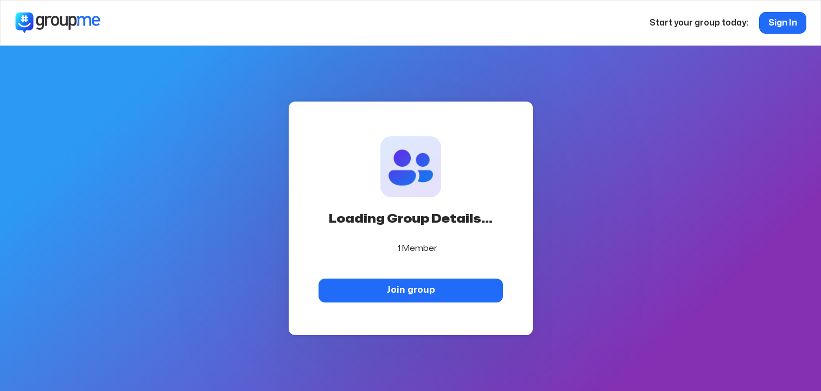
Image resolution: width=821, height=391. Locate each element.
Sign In (782, 22)
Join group (410, 289)
